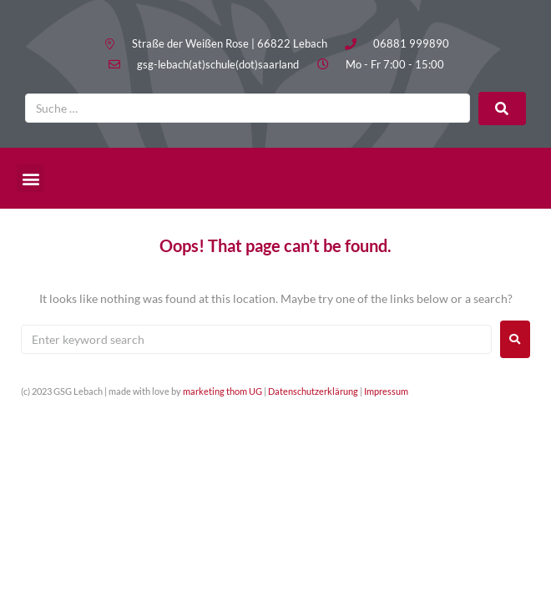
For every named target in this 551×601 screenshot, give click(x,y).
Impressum (386, 391)
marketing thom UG (222, 391)
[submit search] (502, 108)
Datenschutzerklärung (313, 391)
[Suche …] (247, 108)
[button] (30, 178)
